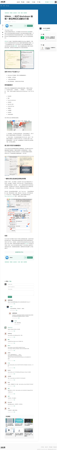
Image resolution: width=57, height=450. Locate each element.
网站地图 (50, 447)
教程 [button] (28, 2)
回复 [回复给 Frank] (16, 310)
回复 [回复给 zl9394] (14, 360)
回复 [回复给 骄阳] (14, 343)
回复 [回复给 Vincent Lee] (14, 331)
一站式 (19, 12)
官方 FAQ (26, 243)
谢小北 (9, 345)
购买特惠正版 (30, 25)
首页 (18, 2)
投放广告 (46, 447)
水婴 (8, 388)
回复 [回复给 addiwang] (14, 337)
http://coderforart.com (9, 196)
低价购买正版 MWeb (19, 252)
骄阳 (8, 339)
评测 (4, 5)
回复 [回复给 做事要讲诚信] (14, 303)
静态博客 (25, 12)
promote (15, 12)
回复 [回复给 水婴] (14, 393)
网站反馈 (55, 447)
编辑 (22, 12)
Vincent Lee (10, 327)
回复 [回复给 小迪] (14, 412)
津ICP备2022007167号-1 (52, 449)
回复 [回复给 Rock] (14, 386)
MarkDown (7, 12)
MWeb (11, 12)
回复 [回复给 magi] (14, 367)
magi (9, 363)
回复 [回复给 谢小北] (14, 350)
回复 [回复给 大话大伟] (14, 379)
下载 (38, 2)
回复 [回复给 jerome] (14, 373)
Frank (11, 306)
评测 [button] (23, 2)
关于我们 (42, 447)
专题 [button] (34, 2)
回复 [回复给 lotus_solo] (14, 405)
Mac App (7, 5)
